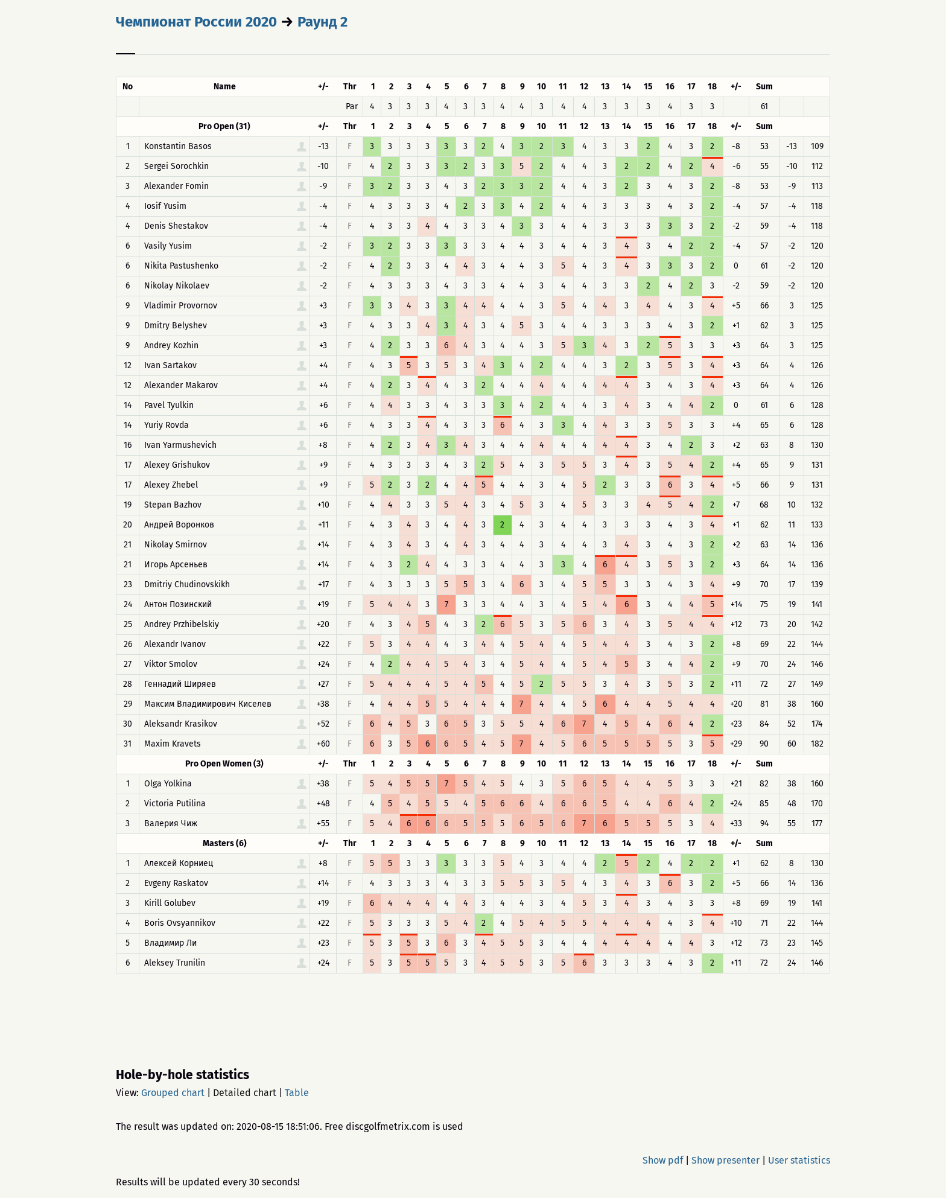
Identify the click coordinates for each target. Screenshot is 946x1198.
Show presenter (725, 1160)
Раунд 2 (322, 21)
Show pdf (663, 1160)
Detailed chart (244, 1092)
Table (297, 1092)
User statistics (799, 1160)
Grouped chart (173, 1092)
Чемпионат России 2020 (196, 21)
